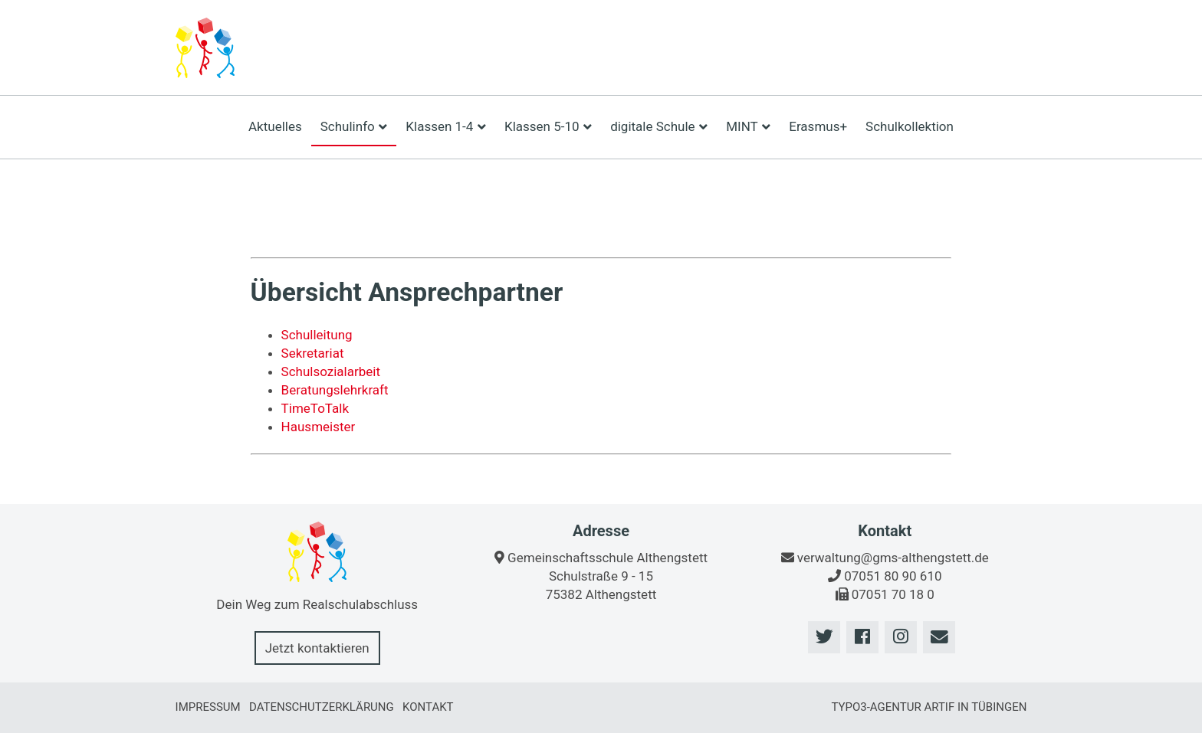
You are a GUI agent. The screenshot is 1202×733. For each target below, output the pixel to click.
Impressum (208, 707)
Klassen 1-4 (446, 126)
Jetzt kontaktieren (317, 648)
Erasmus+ (818, 126)
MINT (748, 126)
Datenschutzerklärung (321, 707)
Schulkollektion (909, 126)
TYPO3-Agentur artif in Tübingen (928, 707)
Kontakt (428, 707)
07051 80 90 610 (892, 576)
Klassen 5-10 (548, 126)
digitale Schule (659, 126)
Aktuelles (275, 126)
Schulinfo (354, 126)
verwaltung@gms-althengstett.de (893, 557)
